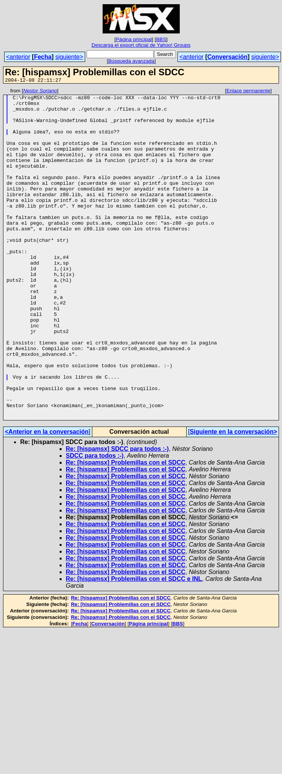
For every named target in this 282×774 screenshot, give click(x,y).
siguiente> (69, 57)
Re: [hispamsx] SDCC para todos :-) (117, 515)
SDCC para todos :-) (95, 522)
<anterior (18, 57)
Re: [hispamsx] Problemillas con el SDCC (125, 528)
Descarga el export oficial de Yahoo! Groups (141, 45)
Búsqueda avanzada (131, 61)
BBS (161, 39)
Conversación (227, 57)
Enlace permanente (249, 92)
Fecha (42, 57)
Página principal (134, 39)
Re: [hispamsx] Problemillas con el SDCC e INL (134, 645)
